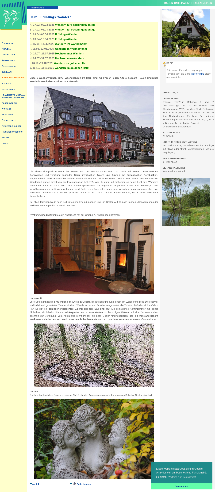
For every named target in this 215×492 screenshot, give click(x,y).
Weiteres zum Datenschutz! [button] (182, 477)
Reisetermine (197, 73)
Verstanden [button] (182, 486)
